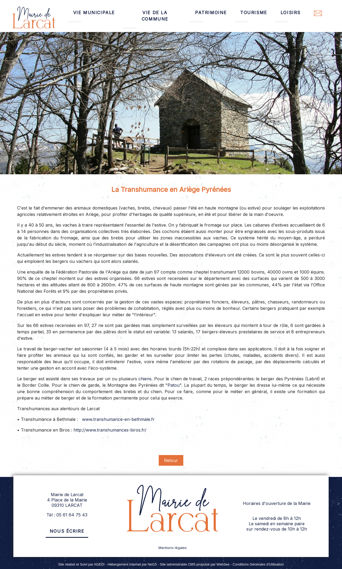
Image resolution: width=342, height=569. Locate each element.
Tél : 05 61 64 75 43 (66, 514)
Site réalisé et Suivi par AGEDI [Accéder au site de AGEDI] (81, 564)
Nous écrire (67, 531)
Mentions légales (172, 548)
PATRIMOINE (211, 12)
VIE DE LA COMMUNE (155, 16)
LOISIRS (291, 12)
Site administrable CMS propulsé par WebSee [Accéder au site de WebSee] (195, 564)
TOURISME (253, 12)
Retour (171, 460)
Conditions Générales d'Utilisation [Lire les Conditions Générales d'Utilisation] (258, 564)
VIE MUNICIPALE (94, 12)
